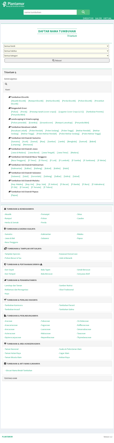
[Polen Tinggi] (67, 130)
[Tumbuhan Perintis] (95, 111)
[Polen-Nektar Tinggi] (91, 133)
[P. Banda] (75, 184)
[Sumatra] (15, 141)
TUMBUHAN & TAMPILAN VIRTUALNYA (22, 248)
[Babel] (93, 141)
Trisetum (10, 72)
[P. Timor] (32, 160)
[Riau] (42, 141)
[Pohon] (14, 111)
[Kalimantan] (16, 168)
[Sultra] (67, 176)
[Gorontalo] (36, 176)
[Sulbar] (57, 176)
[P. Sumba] (76, 160)
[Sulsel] (76, 176)
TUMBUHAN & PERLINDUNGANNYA (21, 315)
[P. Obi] (14, 187)
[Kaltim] (57, 168)
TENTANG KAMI (10, 378)
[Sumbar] (51, 141)
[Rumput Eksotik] (35, 100)
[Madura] (74, 152)
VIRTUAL (107, 18)
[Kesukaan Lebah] (19, 130)
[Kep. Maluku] (17, 184)
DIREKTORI (88, 18)
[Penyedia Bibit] (18, 114)
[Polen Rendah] (36, 130)
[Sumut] (34, 141)
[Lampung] (15, 144)
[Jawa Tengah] (48, 152)
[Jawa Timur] (62, 152)
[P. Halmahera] (98, 184)
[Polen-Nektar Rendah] (47, 133)
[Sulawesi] (15, 176)
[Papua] (14, 195)
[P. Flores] (43, 160)
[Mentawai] (28, 144)
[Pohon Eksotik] (85, 100)
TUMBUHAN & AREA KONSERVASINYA (22, 343)
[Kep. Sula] (41, 184)
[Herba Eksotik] (53, 100)
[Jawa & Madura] (18, 152)
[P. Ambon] (53, 184)
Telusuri (57, 60)
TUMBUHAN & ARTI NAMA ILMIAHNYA (22, 363)
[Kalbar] (27, 168)
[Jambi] (61, 141)
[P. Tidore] (48, 187)
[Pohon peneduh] (18, 122)
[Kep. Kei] (29, 184)
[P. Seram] (24, 187)
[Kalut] (66, 168)
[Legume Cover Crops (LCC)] (71, 111)
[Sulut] (25, 176)
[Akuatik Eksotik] (18, 100)
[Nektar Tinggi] (27, 133)
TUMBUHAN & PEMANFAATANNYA (20, 280)
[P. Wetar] (101, 160)
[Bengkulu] (72, 141)
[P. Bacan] (64, 184)
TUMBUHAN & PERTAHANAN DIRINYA (22, 264)
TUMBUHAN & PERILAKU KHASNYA (20, 300)
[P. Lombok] (64, 160)
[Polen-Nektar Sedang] (69, 133)
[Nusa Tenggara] (18, 160)
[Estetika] (33, 122)
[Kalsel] (48, 168)
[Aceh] (25, 141)
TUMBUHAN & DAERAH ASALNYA (19, 228)
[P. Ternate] (36, 187)
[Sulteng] (48, 176)
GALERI (98, 18)
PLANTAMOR (7, 437)
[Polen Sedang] (52, 130)
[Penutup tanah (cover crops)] (43, 111)
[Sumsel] (83, 141)
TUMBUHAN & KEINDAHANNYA (19, 209)
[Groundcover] (46, 122)
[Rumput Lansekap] (63, 122)
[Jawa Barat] (33, 152)
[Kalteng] (38, 168)
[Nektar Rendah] (83, 130)
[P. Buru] (85, 184)
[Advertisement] (56, 406)
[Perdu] (23, 111)
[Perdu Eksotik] (69, 100)
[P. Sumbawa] (89, 160)
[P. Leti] (53, 160)
